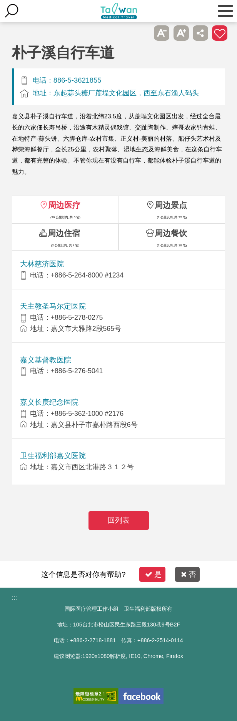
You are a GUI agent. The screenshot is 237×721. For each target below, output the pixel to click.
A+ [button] (181, 33)
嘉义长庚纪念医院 (49, 402)
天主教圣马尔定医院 (53, 306)
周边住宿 (64, 233)
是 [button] (153, 574)
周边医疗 (64, 205)
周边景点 (171, 205)
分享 (200, 33)
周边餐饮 (171, 233)
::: (14, 598)
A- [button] (161, 33)
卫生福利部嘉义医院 (53, 456)
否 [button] (188, 574)
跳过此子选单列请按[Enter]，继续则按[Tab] (142, 33)
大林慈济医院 (42, 264)
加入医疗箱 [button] (219, 33)
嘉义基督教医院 (45, 360)
